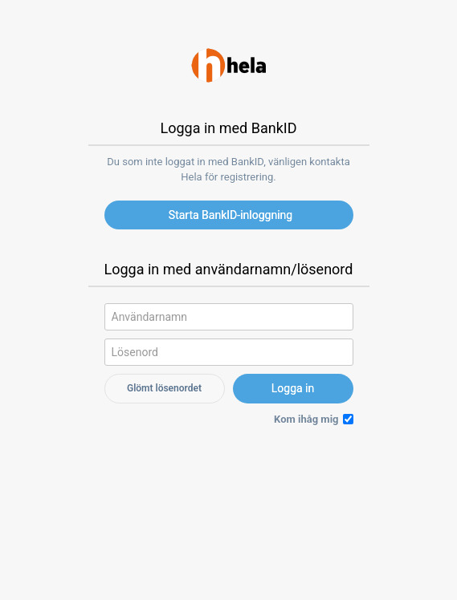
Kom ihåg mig (306, 419)
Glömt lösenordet (164, 388)
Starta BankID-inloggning (230, 215)
